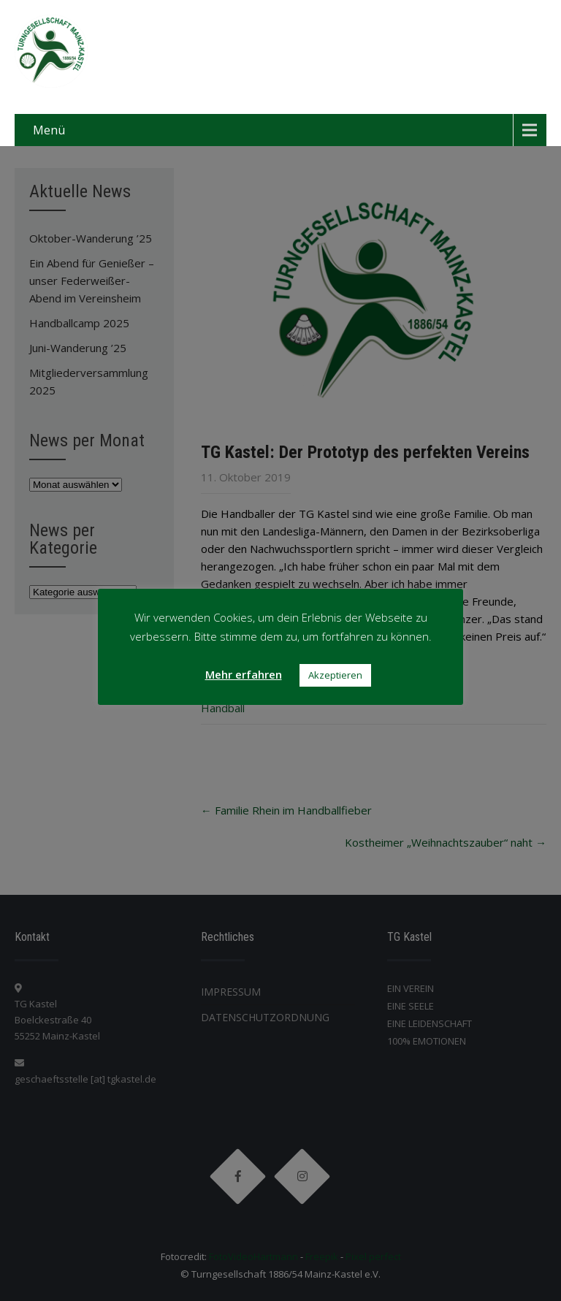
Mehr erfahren (243, 674)
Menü (49, 130)
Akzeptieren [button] (335, 675)
